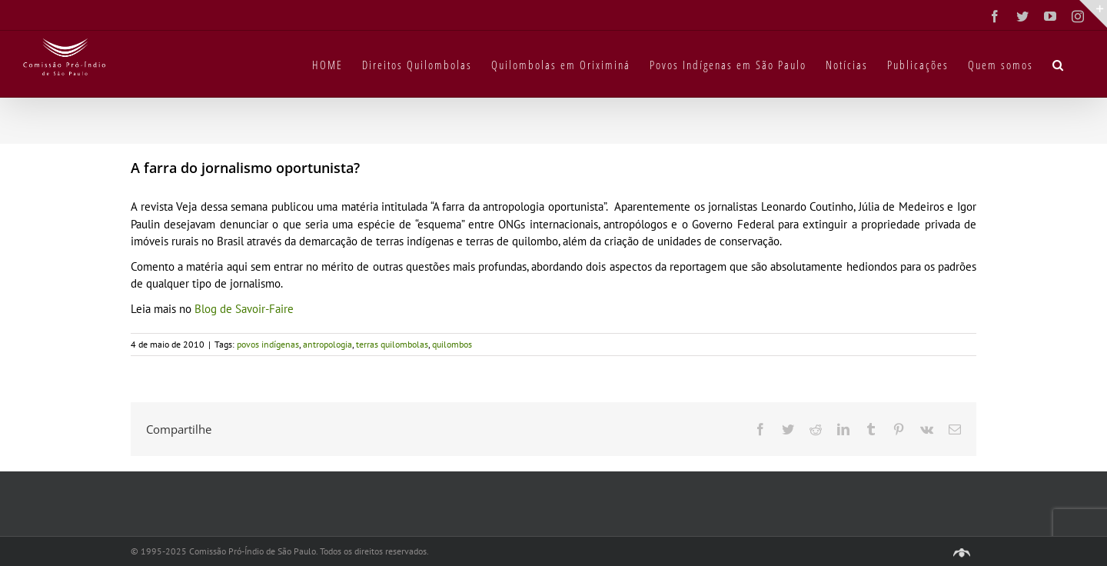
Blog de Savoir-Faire (244, 308)
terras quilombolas (392, 344)
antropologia (327, 344)
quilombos (452, 344)
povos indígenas (268, 344)
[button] (1058, 64)
